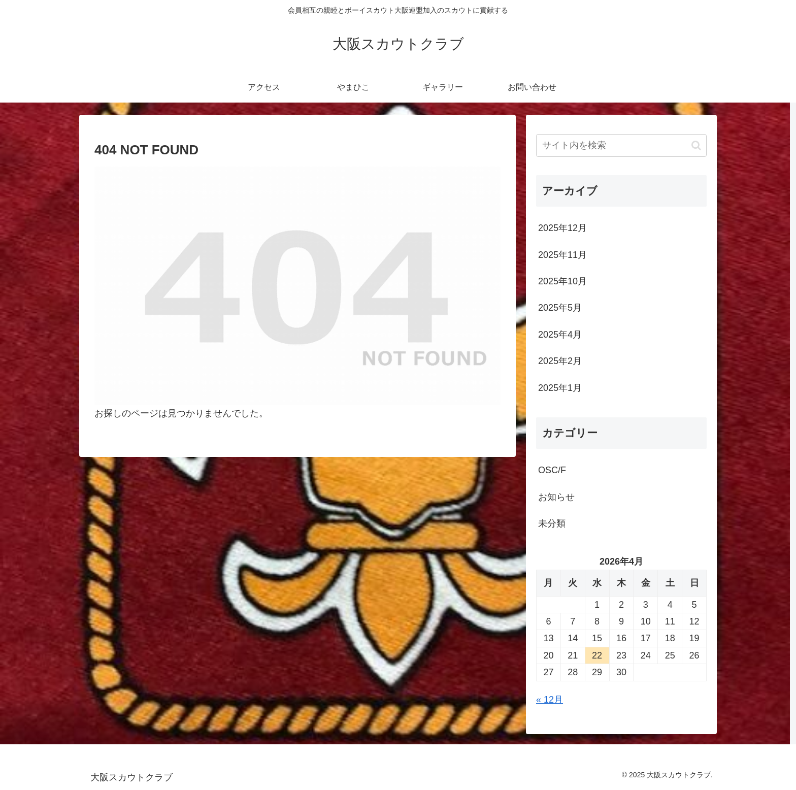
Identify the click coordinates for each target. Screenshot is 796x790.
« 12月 (549, 700)
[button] (696, 145)
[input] (621, 145)
